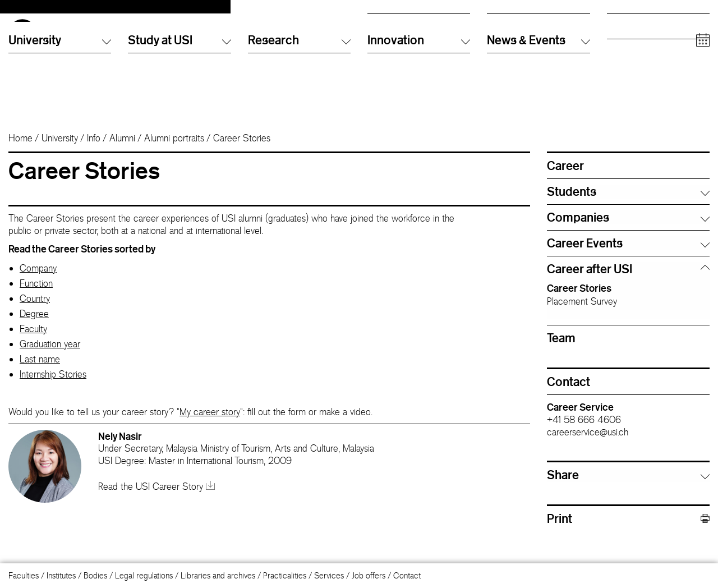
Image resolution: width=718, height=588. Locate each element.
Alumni (618, 47)
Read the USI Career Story (156, 505)
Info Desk (503, 36)
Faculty (33, 347)
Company (38, 287)
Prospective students (642, 25)
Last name (40, 377)
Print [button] (628, 537)
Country (35, 317)
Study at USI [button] (179, 117)
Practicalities (284, 575)
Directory (503, 25)
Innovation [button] (418, 117)
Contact (407, 575)
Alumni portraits (174, 156)
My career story (210, 430)
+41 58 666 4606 (584, 438)
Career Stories (579, 306)
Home (20, 156)
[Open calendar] (703, 117)
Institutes (61, 575)
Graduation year (50, 362)
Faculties (23, 575)
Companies (626, 81)
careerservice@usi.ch (587, 450)
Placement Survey (582, 320)
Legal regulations (144, 575)
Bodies (95, 575)
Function (36, 302)
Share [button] (563, 493)
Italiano (379, 25)
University (60, 156)
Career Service (580, 425)
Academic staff (633, 58)
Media (617, 70)
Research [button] (299, 117)
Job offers (368, 575)
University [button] (59, 117)
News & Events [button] (538, 117)
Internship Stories (53, 393)
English (379, 36)
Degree (34, 332)
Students (622, 36)
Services (329, 575)
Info (93, 156)
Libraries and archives (218, 575)
